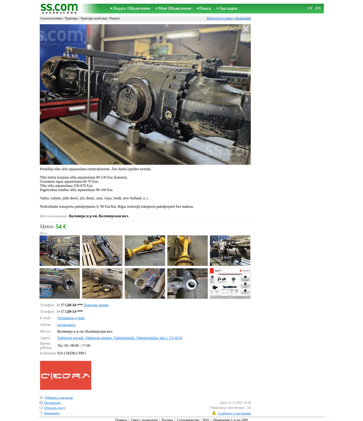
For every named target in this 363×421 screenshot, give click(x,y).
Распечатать (52, 400)
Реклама (167, 418)
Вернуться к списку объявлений (229, 18)
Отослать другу (55, 406)
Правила (121, 418)
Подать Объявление (131, 8)
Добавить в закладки (58, 395)
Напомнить (52, 411)
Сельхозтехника (51, 18)
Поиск (205, 8)
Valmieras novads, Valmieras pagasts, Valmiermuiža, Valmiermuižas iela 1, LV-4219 (119, 336)
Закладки (228, 8)
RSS (206, 418)
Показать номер (96, 303)
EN (318, 8)
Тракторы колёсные (93, 18)
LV (310, 8)
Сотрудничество (188, 418)
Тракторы (71, 18)
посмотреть (66, 323)
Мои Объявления (174, 8)
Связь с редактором (144, 418)
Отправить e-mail (70, 316)
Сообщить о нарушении (234, 411)
